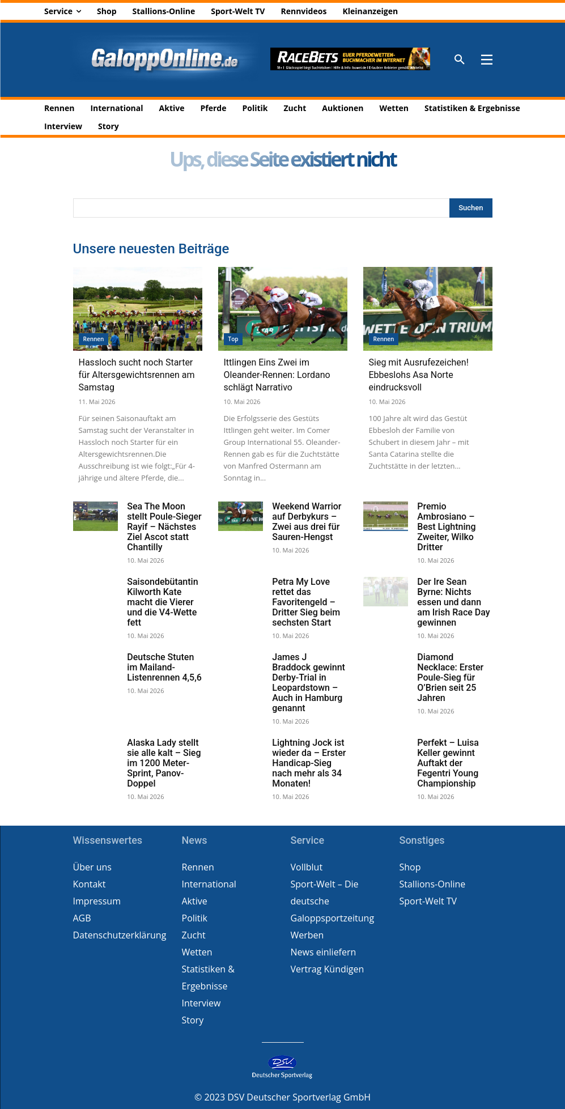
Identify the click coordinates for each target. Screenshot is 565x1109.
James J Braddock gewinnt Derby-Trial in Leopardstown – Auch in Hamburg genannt (308, 682)
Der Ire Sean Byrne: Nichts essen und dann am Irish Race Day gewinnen (453, 602)
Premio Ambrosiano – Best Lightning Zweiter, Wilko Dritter (446, 527)
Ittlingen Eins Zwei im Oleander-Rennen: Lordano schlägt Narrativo (277, 375)
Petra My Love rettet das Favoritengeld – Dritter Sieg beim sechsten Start (306, 602)
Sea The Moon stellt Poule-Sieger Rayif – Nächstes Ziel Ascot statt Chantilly (164, 527)
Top (233, 339)
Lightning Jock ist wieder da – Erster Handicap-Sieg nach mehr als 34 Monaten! (309, 763)
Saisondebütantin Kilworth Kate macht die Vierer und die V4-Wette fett (162, 602)
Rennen (93, 339)
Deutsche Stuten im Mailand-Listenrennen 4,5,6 (164, 667)
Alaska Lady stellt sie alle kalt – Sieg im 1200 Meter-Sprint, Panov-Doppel (164, 763)
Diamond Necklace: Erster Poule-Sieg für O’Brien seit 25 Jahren (450, 677)
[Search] (470, 208)
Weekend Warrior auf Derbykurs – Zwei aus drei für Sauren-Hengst (306, 521)
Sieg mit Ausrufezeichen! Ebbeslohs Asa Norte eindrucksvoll (419, 375)
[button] (459, 60)
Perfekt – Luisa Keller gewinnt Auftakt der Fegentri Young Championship (448, 763)
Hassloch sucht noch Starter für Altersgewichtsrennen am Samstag (137, 375)
